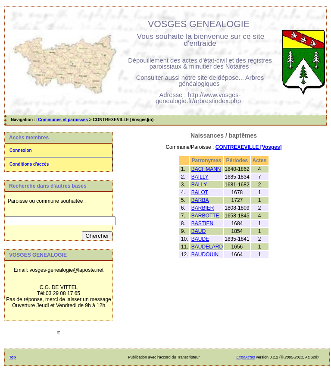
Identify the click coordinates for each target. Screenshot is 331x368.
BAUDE (200, 239)
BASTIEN (202, 223)
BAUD (198, 231)
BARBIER (202, 208)
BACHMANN (206, 169)
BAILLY (200, 177)
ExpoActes (245, 357)
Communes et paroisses (63, 119)
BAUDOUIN (205, 255)
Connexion (20, 150)
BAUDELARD (207, 247)
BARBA (200, 200)
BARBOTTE (205, 216)
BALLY (199, 185)
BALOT (199, 192)
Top (12, 357)
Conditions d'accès (29, 164)
